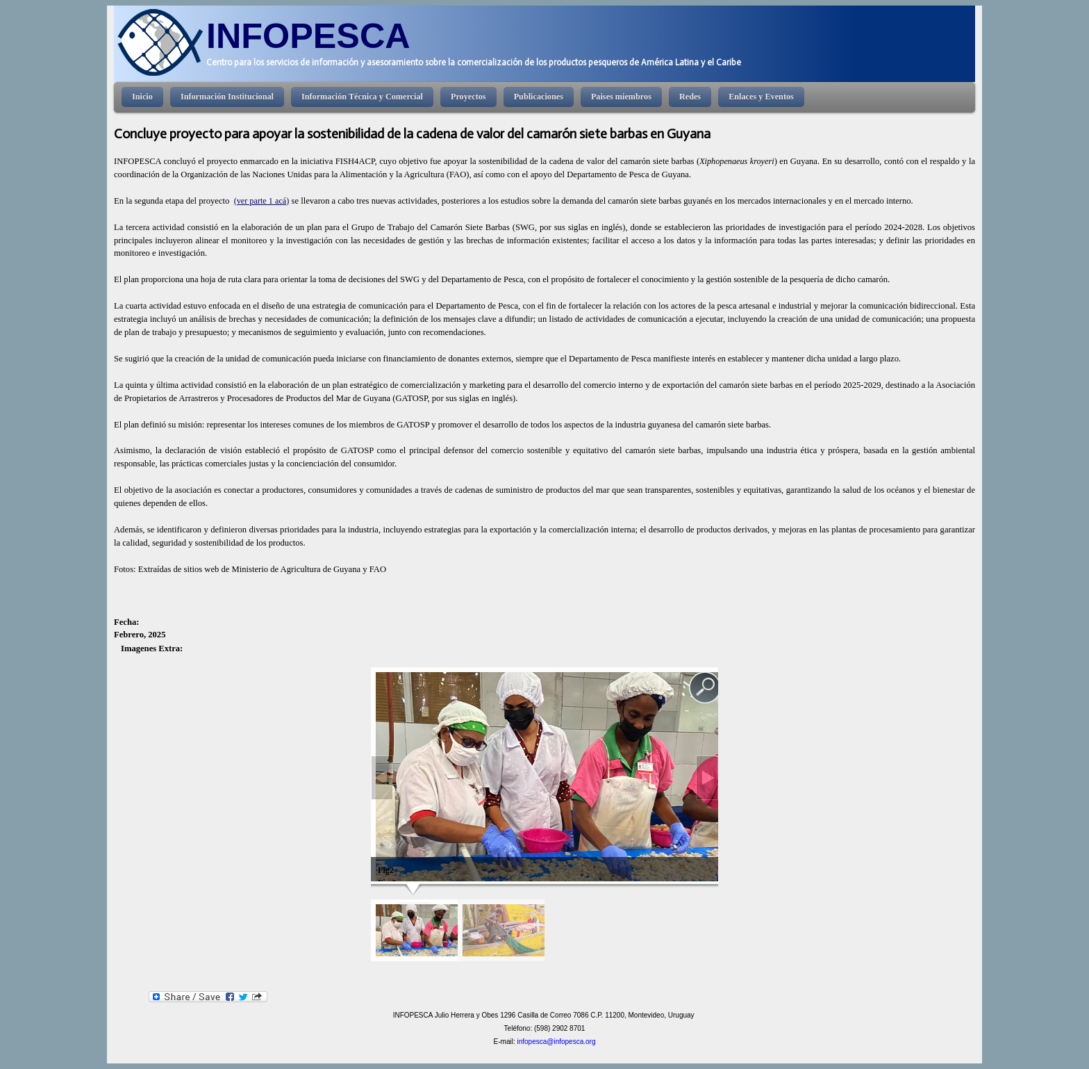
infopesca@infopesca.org (556, 1041)
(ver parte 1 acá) (262, 201)
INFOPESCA (308, 36)
